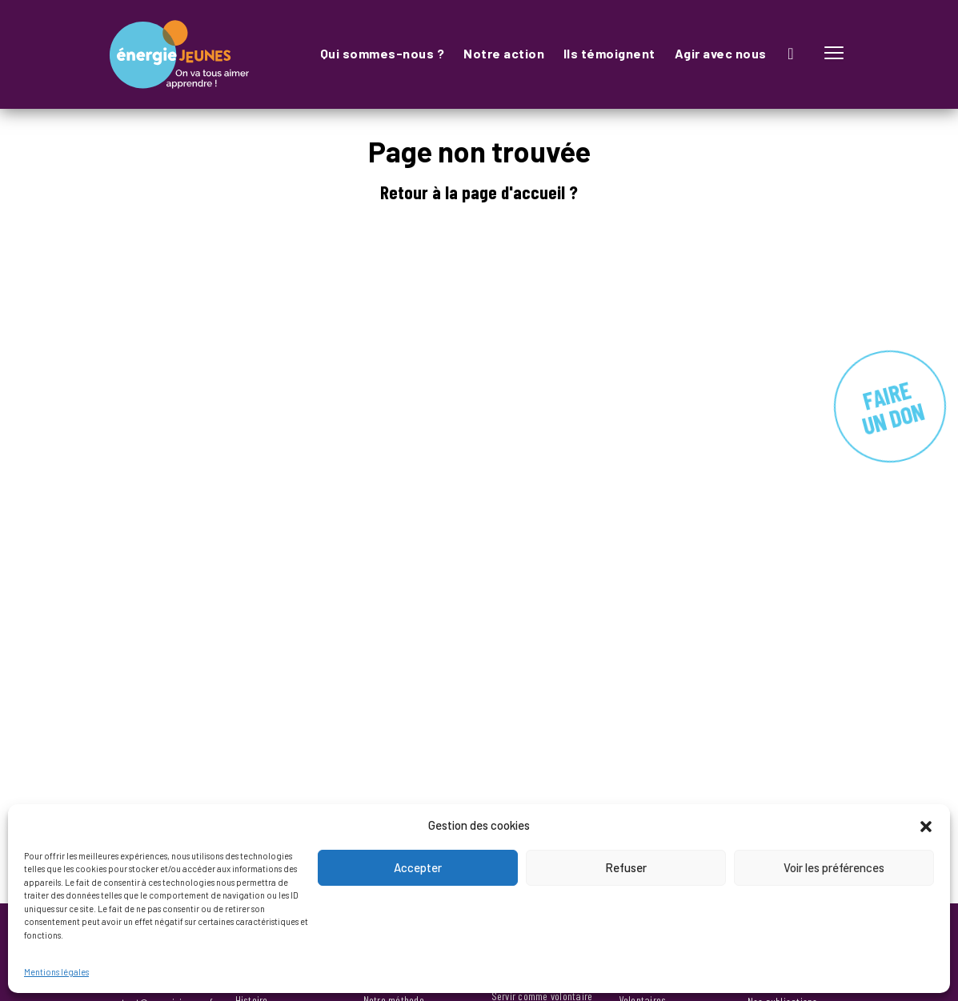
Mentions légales (56, 972)
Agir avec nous (721, 53)
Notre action (503, 53)
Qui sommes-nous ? (382, 53)
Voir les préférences (834, 867)
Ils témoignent (609, 53)
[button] (926, 825)
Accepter (418, 867)
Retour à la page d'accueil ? (479, 192)
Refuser (626, 867)
